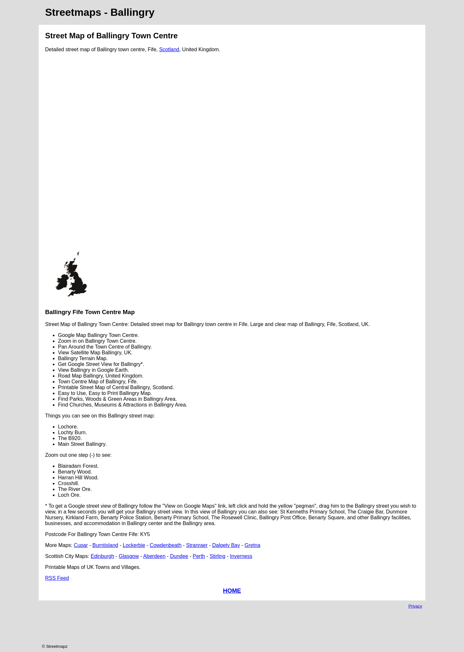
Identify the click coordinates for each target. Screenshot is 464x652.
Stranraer (197, 545)
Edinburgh (102, 556)
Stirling (217, 556)
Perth (199, 556)
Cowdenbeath (166, 545)
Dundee (179, 556)
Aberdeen (154, 556)
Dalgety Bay (226, 545)
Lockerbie (134, 545)
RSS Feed (57, 578)
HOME (232, 590)
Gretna (252, 545)
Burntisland (105, 545)
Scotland (169, 49)
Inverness (241, 556)
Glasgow (129, 556)
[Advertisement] (71, 154)
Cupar (81, 545)
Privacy (415, 606)
